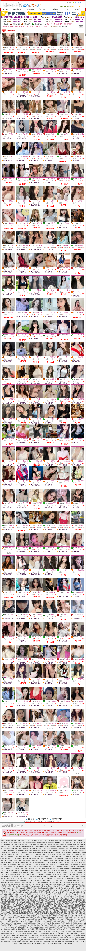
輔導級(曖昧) (27, 24)
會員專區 (30, 9)
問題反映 (78, 9)
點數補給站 (17, 9)
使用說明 (54, 9)
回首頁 (5, 9)
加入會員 (42, 9)
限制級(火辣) (16, 24)
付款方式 (66, 9)
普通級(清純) (38, 24)
